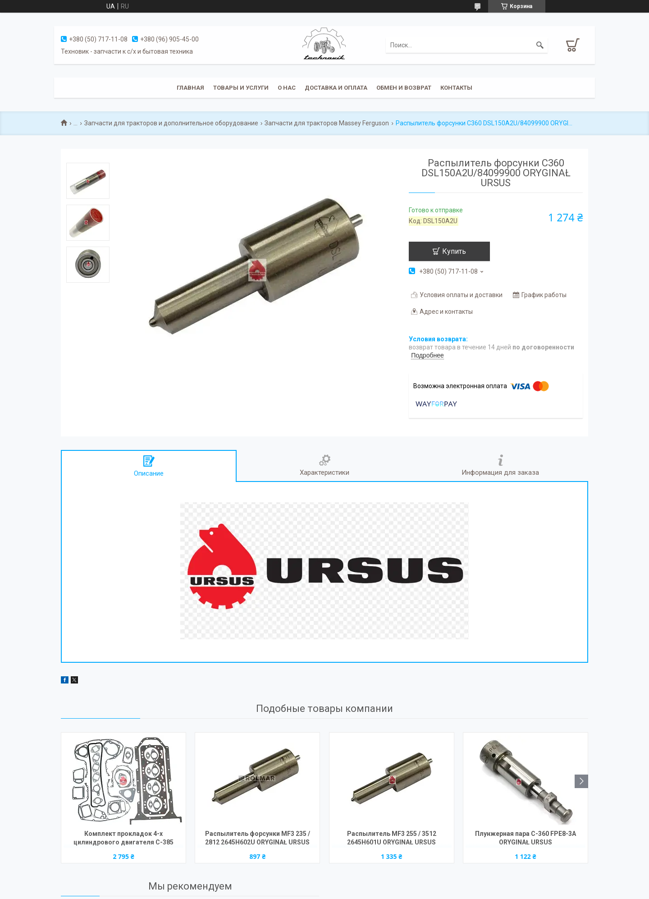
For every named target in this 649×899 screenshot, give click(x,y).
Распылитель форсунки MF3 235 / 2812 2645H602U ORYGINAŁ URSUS (257, 838)
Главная (190, 87)
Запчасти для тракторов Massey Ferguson (327, 123)
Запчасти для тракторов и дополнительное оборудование (171, 123)
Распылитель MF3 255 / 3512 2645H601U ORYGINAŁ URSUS (391, 838)
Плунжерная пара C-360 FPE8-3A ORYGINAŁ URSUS (525, 838)
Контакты (456, 87)
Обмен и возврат (403, 87)
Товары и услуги (241, 87)
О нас (287, 87)
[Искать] (540, 45)
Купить (454, 251)
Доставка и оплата (336, 87)
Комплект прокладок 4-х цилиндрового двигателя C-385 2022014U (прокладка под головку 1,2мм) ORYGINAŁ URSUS (123, 839)
